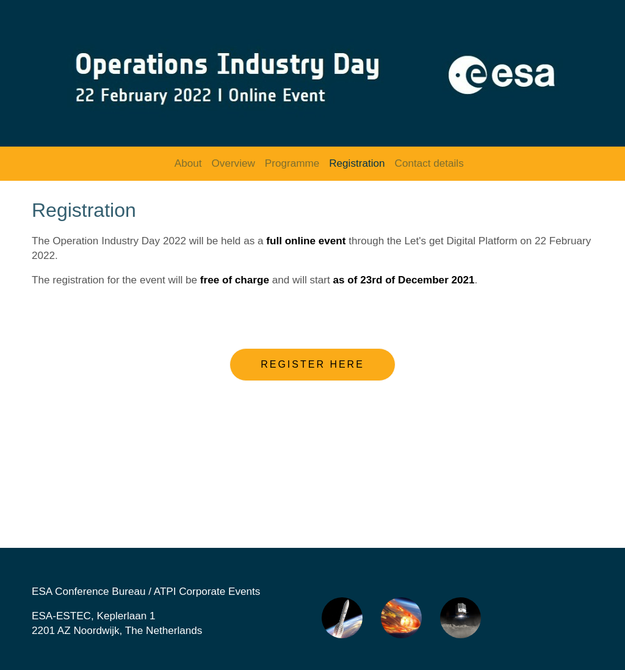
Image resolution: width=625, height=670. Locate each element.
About (188, 163)
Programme (292, 163)
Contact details (429, 163)
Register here (312, 364)
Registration (357, 163)
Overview (233, 163)
